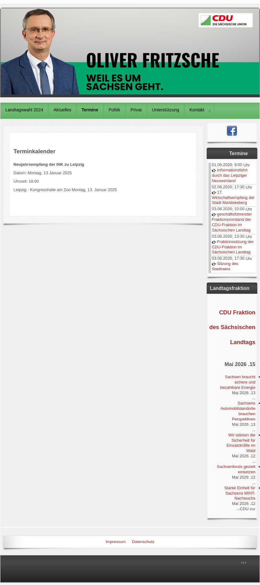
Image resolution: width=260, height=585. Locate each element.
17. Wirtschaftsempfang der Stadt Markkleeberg (233, 197)
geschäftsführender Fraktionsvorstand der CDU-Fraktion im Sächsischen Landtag (232, 222)
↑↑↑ (244, 563)
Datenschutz (143, 541)
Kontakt (196, 109)
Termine (89, 109)
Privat (136, 109)
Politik (114, 109)
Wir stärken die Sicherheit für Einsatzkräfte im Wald (241, 443)
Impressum (115, 541)
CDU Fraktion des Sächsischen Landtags (232, 327)
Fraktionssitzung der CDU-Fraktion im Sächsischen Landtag (232, 247)
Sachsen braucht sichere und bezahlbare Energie (237, 382)
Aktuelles (62, 109)
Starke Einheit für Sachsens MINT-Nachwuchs (239, 493)
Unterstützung (165, 109)
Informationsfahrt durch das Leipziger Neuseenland (230, 175)
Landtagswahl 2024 (24, 109)
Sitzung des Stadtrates (225, 266)
